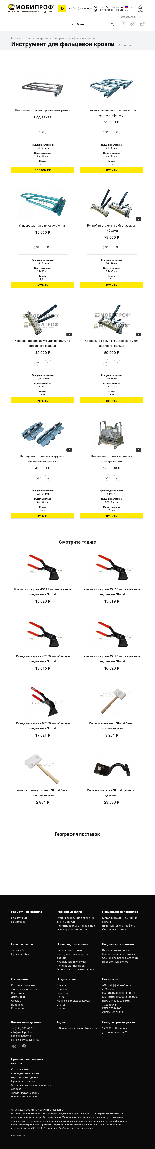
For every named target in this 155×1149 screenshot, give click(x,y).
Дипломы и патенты (24, 989)
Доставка (63, 989)
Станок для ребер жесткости (120, 957)
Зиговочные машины (115, 950)
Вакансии (17, 1004)
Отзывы (16, 1000)
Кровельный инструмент (72, 961)
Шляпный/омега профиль (118, 925)
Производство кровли (72, 944)
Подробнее (43, 170)
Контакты (17, 1008)
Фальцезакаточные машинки (75, 969)
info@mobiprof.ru (79, 1113)
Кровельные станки (69, 950)
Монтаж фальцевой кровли (74, 1000)
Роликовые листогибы (71, 965)
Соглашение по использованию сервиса (31, 1086)
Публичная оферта (23, 1081)
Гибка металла (22, 944)
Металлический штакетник (119, 917)
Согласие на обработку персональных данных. (69, 1128)
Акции (61, 996)
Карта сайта (18, 1135)
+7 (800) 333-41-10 (80, 8)
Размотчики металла (26, 912)
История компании (23, 985)
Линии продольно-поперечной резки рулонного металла (76, 927)
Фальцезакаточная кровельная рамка (42, 110)
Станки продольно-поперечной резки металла (76, 919)
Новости (62, 1008)
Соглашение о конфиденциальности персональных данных (25, 1073)
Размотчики (19, 917)
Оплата (61, 985)
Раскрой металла (69, 912)
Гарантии (63, 993)
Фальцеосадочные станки (118, 954)
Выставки (17, 993)
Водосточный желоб (115, 961)
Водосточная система (118, 944)
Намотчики (18, 921)
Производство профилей (120, 912)
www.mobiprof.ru (37, 1117)
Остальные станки (114, 929)
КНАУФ (106, 921)
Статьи (61, 1004)
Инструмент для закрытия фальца (73, 955)
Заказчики (18, 996)
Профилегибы (20, 954)
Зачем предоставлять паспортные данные (25, 1094)
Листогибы (18, 950)
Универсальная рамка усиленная (43, 225)
